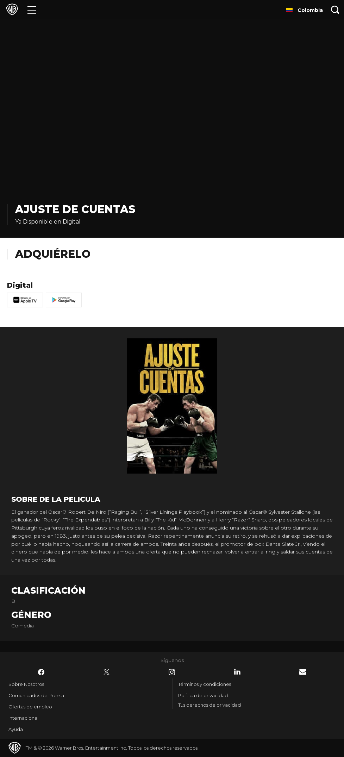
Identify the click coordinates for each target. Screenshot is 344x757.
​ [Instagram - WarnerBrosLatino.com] (172, 672)
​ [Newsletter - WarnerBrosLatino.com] (303, 672)
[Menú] (32, 9)
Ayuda (15, 729)
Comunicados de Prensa (36, 695)
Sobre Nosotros (26, 684)
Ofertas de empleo (30, 706)
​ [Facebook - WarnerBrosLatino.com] (41, 672)
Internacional (23, 718)
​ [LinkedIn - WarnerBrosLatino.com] (237, 672)
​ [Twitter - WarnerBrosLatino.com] (106, 672)
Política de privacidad (203, 695)
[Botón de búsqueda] (335, 9)
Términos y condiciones (204, 684)
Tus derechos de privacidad (209, 705)
